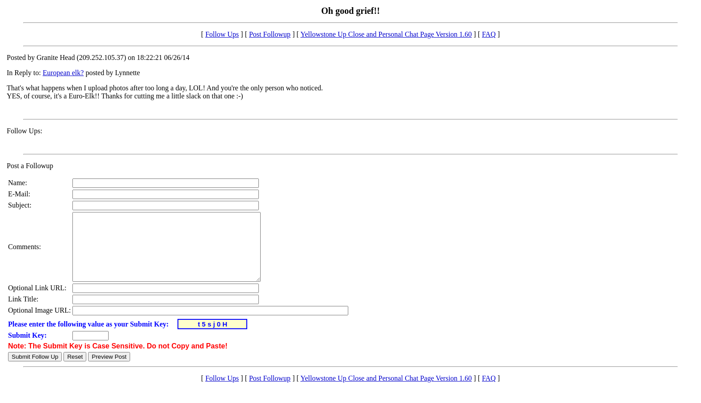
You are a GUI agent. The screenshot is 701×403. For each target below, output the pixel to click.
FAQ (489, 34)
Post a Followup (30, 166)
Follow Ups (222, 34)
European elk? (63, 72)
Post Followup (270, 34)
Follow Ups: (24, 131)
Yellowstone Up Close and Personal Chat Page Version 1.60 (386, 34)
